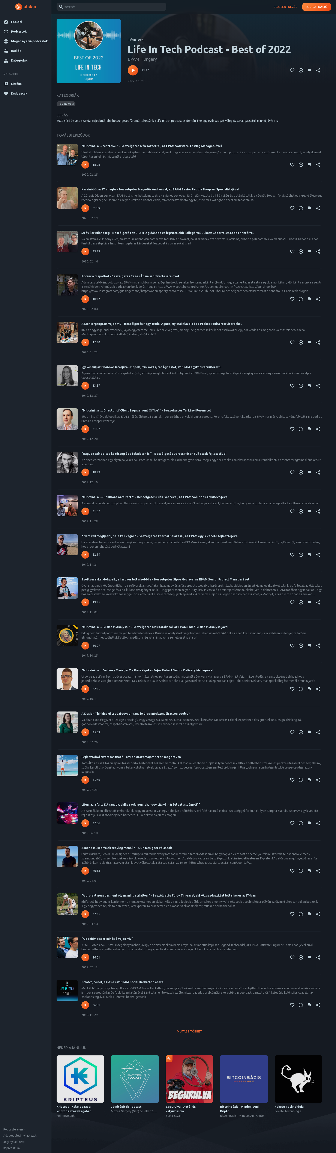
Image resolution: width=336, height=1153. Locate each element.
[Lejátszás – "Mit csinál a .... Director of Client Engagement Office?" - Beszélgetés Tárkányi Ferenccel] (85, 429)
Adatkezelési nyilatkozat (19, 1135)
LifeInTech (136, 40)
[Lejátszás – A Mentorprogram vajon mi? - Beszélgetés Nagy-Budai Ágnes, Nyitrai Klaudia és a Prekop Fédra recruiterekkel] (85, 342)
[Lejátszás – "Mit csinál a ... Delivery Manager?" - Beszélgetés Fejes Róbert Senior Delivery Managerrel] (85, 689)
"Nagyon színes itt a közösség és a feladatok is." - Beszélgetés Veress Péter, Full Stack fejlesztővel (153, 453)
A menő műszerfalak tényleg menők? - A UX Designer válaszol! (126, 848)
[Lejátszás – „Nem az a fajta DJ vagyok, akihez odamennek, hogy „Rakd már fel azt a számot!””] (85, 823)
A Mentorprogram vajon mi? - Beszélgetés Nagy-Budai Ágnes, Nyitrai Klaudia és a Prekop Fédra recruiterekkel (161, 324)
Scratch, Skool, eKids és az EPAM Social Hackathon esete (122, 982)
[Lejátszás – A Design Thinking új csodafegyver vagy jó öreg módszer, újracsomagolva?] (85, 732)
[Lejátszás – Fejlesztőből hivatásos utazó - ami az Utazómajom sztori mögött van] (85, 780)
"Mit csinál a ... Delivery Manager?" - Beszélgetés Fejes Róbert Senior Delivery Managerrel (147, 670)
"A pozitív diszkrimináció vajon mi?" (107, 938)
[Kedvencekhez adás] (292, 70)
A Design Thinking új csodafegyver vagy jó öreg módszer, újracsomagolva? (135, 713)
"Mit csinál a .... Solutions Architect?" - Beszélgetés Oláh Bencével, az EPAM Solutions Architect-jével (154, 497)
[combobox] (111, 7)
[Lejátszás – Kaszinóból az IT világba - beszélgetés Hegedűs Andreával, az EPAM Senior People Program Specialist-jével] (85, 208)
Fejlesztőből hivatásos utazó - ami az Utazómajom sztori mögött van (131, 757)
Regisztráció (316, 7)
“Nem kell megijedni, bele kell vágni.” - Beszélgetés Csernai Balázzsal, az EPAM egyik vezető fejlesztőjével (159, 536)
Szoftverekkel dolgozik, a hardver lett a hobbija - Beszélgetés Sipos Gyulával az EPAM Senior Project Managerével (165, 579)
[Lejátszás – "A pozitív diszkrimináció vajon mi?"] (85, 957)
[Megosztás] (318, 70)
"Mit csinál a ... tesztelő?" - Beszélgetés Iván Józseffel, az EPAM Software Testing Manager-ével (151, 146)
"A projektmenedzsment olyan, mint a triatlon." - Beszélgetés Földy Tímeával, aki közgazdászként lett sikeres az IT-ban (168, 895)
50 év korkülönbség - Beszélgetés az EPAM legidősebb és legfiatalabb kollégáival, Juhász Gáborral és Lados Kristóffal (167, 233)
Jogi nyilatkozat (13, 1142)
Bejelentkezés (285, 7)
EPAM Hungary (142, 59)
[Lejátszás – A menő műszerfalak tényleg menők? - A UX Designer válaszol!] (85, 871)
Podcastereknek (14, 1129)
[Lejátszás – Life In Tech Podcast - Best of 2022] (133, 70)
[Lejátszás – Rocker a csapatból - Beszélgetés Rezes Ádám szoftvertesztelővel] (85, 299)
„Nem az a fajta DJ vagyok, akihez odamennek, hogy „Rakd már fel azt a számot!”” (140, 804)
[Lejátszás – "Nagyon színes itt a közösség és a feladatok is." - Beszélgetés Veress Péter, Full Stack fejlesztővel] (85, 472)
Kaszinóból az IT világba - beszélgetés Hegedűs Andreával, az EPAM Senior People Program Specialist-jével (160, 189)
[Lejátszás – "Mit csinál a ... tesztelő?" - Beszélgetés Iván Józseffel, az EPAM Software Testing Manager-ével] (85, 165)
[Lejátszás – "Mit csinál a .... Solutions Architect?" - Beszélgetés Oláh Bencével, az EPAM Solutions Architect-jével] (85, 511)
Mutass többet (189, 1031)
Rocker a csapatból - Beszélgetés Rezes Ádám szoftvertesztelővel (130, 276)
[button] (25, 22)
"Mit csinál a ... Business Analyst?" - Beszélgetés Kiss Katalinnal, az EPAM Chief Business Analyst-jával (154, 627)
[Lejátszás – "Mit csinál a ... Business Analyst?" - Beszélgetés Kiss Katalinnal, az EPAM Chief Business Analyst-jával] (85, 646)
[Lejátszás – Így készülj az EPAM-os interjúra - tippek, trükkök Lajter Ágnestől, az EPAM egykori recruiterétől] (85, 386)
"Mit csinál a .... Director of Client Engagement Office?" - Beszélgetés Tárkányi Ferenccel (146, 410)
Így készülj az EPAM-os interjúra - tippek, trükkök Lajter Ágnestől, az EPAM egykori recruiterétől (151, 367)
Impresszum (11, 1148)
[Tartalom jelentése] (309, 70)
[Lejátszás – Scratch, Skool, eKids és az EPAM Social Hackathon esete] (85, 1005)
